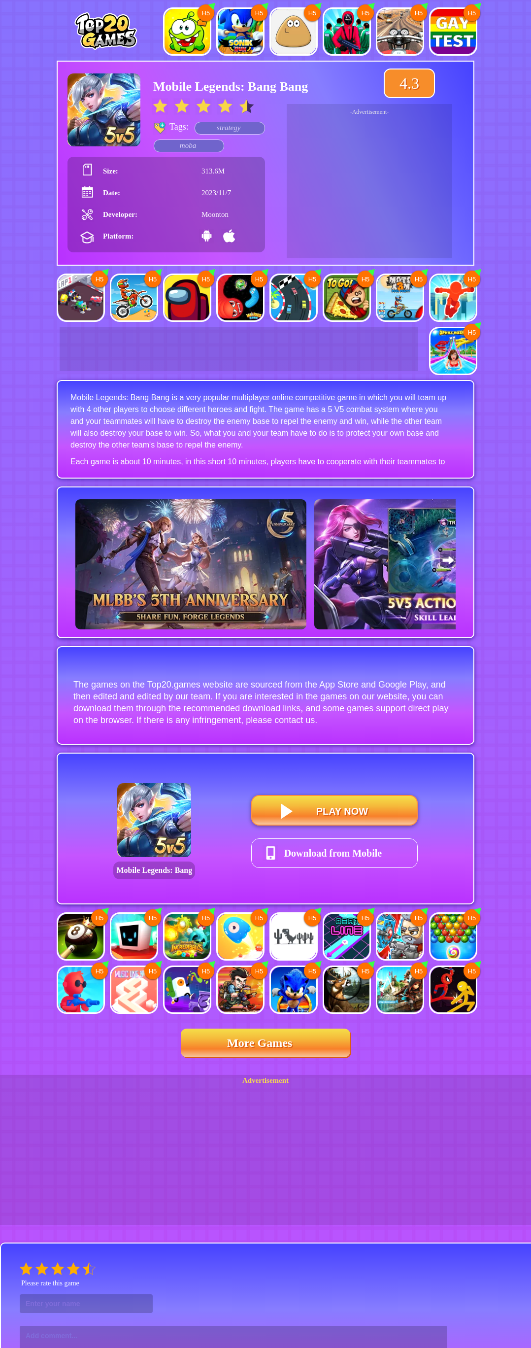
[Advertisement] (369, 189)
